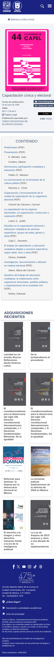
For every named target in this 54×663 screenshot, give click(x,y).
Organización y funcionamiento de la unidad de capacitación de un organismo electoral (25, 196)
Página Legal (9, 114)
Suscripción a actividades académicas (22, 608)
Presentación (11, 152)
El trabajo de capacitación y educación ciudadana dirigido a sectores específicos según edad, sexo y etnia (26, 249)
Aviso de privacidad (13, 614)
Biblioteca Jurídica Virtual (21, 19)
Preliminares (10, 147)
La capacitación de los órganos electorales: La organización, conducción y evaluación (26, 213)
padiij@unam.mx (8, 646)
